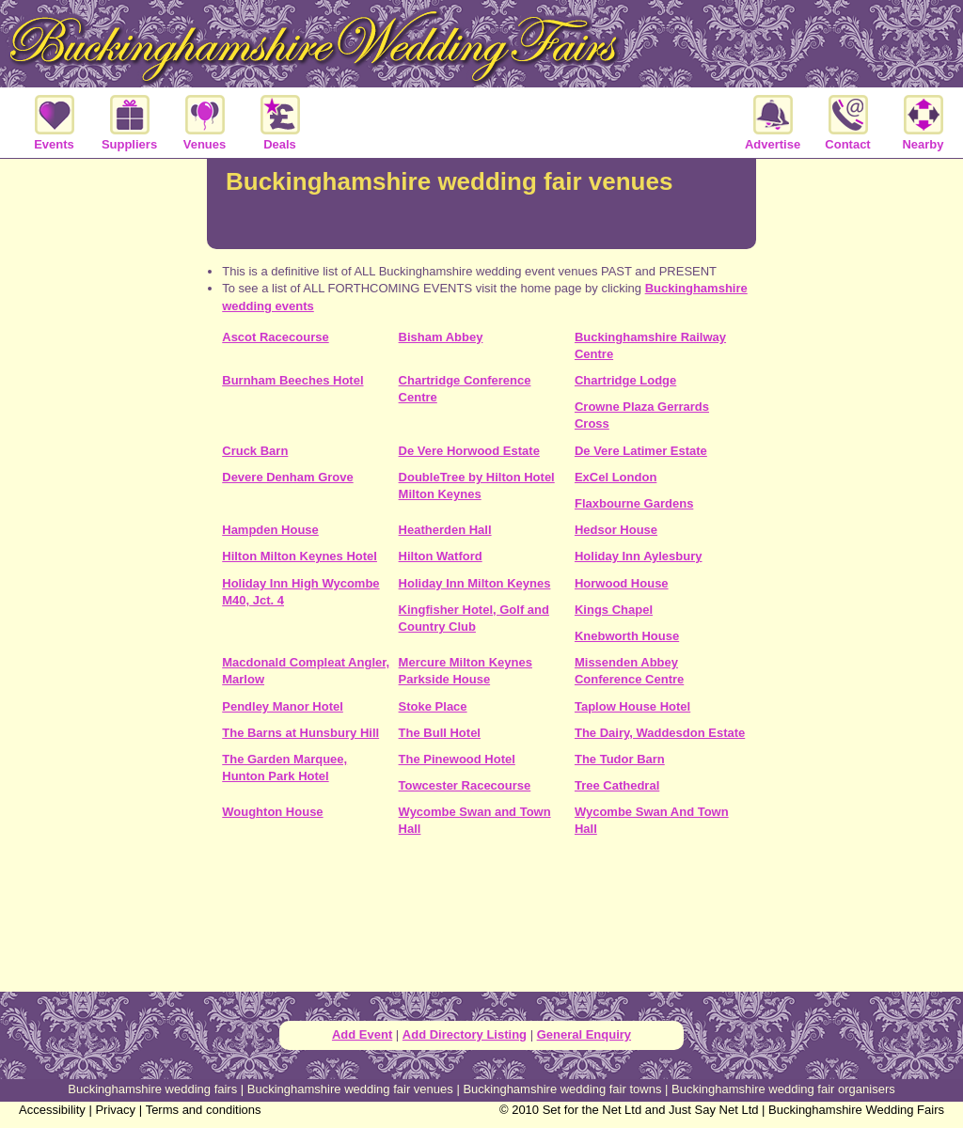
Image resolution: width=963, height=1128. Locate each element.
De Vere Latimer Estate (641, 451)
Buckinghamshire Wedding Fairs (856, 1110)
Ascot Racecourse (275, 337)
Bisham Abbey (441, 337)
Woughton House (272, 812)
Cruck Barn (255, 451)
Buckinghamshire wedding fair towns (562, 1089)
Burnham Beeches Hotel (292, 380)
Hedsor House (616, 530)
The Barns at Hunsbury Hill (300, 733)
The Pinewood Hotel (457, 759)
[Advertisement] (481, 921)
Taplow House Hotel (632, 706)
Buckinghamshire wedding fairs (152, 1089)
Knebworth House (627, 636)
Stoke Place (433, 706)
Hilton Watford (440, 556)
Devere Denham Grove (287, 477)
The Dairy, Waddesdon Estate (660, 733)
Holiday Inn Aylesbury (639, 556)
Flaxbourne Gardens (634, 503)
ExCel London (615, 477)
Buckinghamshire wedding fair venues (350, 1089)
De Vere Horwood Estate (469, 451)
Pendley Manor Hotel (282, 706)
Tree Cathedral (617, 785)
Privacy (115, 1110)
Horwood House (622, 583)
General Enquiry (584, 1034)
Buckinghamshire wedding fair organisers (783, 1089)
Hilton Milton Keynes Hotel (299, 556)
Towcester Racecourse (465, 785)
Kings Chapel (614, 610)
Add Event (362, 1034)
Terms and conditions (203, 1110)
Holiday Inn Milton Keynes (475, 583)
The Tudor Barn (620, 759)
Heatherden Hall (445, 530)
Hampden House (270, 530)
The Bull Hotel (440, 733)
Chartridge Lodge (625, 380)
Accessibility (52, 1110)
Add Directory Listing (465, 1034)
